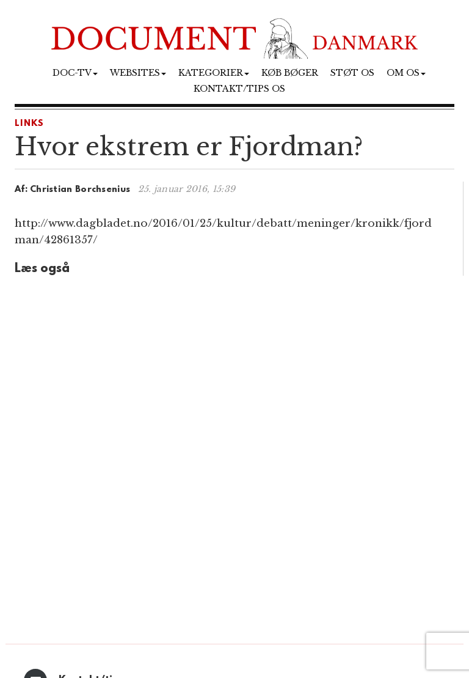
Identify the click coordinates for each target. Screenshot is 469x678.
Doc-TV (75, 72)
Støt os (352, 72)
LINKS (30, 124)
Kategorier (213, 72)
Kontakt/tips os (239, 88)
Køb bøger (289, 72)
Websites (138, 72)
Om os (406, 72)
